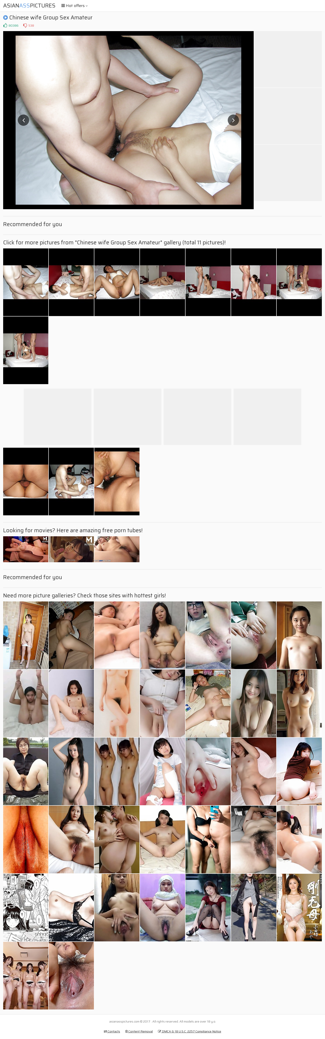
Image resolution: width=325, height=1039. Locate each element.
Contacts (112, 1031)
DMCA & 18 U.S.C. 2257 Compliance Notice (189, 1031)
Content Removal (139, 1031)
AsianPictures (29, 5)
